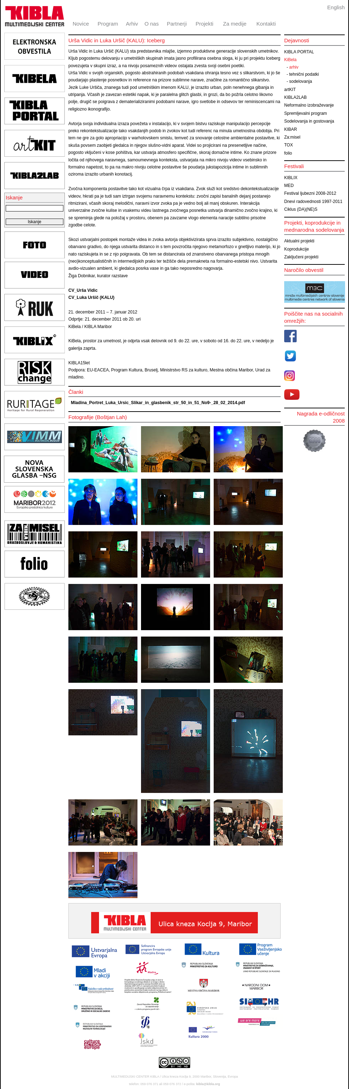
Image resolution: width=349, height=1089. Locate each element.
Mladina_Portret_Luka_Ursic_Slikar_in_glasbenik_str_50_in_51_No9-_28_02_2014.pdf (158, 402)
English (336, 7)
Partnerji (177, 24)
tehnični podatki (304, 74)
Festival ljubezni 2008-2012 (310, 193)
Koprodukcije (296, 249)
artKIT (290, 89)
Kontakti (266, 24)
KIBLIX (290, 177)
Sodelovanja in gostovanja (309, 121)
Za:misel (292, 137)
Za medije (234, 24)
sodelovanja (300, 81)
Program (108, 24)
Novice (81, 24)
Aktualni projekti (299, 240)
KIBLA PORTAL (299, 51)
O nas (152, 24)
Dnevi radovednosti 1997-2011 (313, 201)
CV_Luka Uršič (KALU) (91, 297)
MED (289, 185)
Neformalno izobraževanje (309, 105)
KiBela (290, 59)
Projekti (204, 24)
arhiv (293, 67)
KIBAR (290, 129)
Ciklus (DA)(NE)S (300, 209)
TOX (288, 145)
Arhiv (132, 24)
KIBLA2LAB (295, 97)
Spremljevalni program (305, 113)
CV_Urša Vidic (83, 290)
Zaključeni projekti (301, 256)
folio (288, 153)
